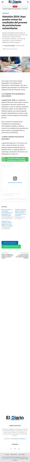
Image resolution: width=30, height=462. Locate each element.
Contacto (7, 454)
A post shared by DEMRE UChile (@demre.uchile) (15, 199)
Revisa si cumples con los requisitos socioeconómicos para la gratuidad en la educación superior (7, 212)
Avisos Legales (22, 454)
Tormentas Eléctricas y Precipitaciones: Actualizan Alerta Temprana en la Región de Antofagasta (22, 256)
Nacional (5, 13)
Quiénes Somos (14, 454)
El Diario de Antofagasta (9, 45)
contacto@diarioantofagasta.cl (18, 438)
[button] (2, 2)
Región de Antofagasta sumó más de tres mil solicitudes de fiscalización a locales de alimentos (7, 256)
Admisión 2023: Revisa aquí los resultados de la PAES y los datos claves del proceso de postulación (20, 212)
